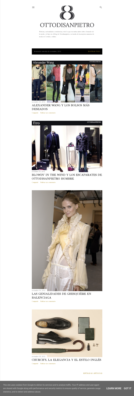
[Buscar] (100, 6)
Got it (127, 388)
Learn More (113, 388)
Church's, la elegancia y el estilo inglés (66, 360)
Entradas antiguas (92, 373)
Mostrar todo (94, 51)
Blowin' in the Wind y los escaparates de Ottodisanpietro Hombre (67, 176)
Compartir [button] (35, 113)
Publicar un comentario (48, 113)
